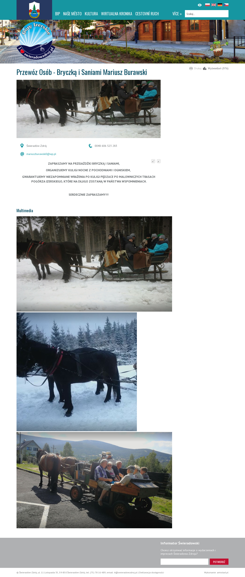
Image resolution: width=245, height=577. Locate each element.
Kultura (91, 14)
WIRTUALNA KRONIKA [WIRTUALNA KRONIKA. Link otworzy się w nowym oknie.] (116, 14)
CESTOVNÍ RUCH (147, 14)
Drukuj (197, 68)
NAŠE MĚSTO (72, 14)
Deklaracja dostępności (151, 572)
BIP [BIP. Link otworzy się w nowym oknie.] (57, 14)
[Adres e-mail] (184, 561)
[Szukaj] (206, 13)
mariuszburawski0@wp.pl (41, 154)
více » (177, 14)
